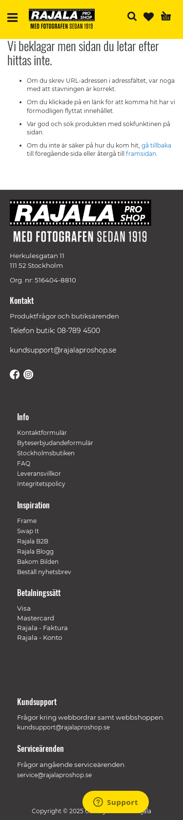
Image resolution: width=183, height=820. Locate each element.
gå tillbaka (156, 145)
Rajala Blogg (35, 551)
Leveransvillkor (39, 473)
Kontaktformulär (42, 432)
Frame (27, 520)
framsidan (141, 153)
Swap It (28, 531)
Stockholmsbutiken (46, 453)
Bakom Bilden (38, 561)
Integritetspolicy (41, 483)
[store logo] (65, 20)
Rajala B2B (32, 541)
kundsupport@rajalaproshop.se (63, 350)
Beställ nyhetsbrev (44, 572)
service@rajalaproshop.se (54, 775)
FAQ (23, 463)
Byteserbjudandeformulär (55, 443)
